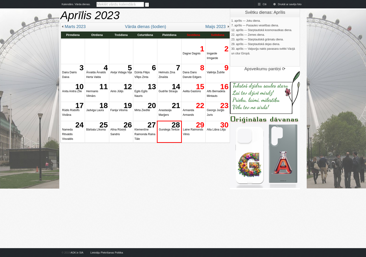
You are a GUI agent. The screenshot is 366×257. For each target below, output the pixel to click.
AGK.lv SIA (76, 252)
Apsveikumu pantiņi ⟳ (264, 69)
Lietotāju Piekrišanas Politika (106, 252)
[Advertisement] (145, 175)
